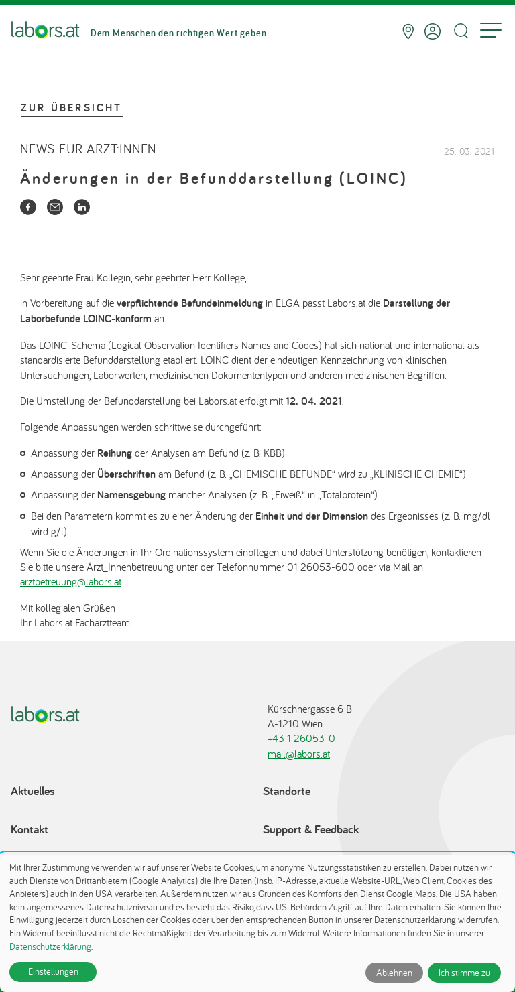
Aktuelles (33, 790)
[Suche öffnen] (460, 31)
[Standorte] (408, 31)
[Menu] (491, 31)
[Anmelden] (432, 31)
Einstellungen (53, 971)
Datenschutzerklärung (50, 946)
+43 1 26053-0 (301, 738)
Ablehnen (394, 973)
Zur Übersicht (72, 107)
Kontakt (29, 829)
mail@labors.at (299, 753)
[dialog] (257, 923)
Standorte (286, 790)
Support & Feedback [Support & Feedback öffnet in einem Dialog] (311, 829)
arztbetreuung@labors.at (70, 581)
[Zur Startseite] (45, 31)
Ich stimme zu (464, 973)
